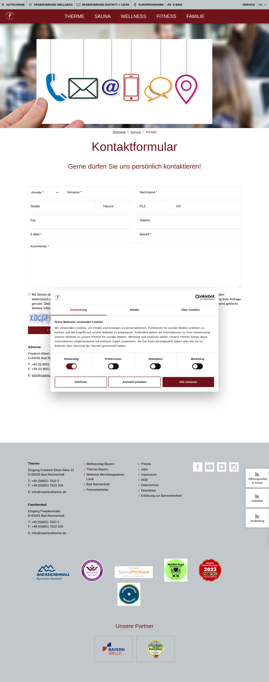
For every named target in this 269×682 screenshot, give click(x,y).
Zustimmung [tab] (78, 309)
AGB (144, 480)
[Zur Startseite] (10, 16)
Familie (195, 16)
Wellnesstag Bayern (100, 464)
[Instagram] (234, 467)
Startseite (119, 132)
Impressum (149, 474)
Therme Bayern (97, 469)
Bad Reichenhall (98, 484)
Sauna (103, 16)
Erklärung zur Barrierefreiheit (161, 495)
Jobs (144, 469)
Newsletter (148, 490)
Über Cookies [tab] (190, 309)
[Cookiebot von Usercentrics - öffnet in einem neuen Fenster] (198, 297)
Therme (74, 16)
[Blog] (221, 467)
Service (249, 4)
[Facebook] (197, 467)
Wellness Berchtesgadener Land (105, 477)
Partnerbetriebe (97, 489)
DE (260, 4)
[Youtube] (209, 467)
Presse (146, 464)
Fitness (166, 16)
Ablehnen (80, 381)
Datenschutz (150, 485)
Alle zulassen (188, 381)
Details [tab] (134, 309)
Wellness (133, 16)
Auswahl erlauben (134, 381)
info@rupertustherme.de (49, 375)
